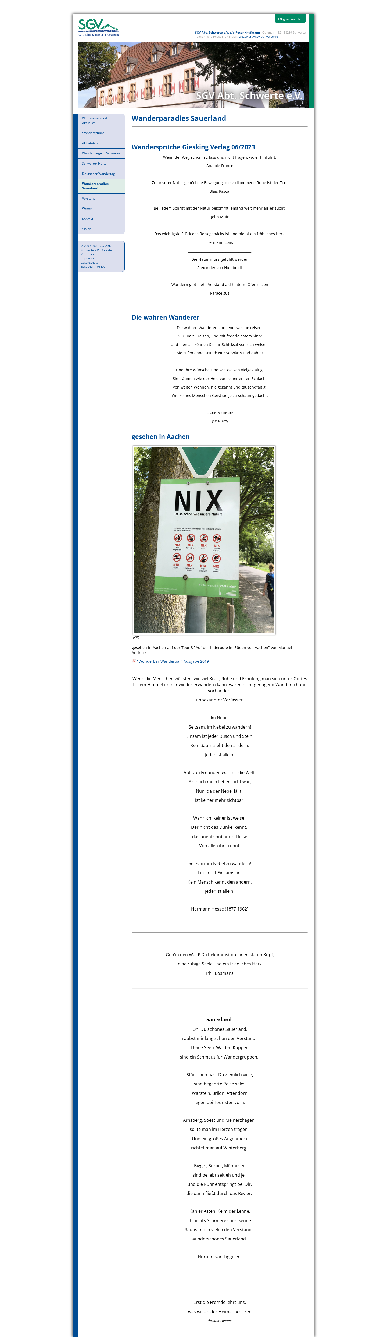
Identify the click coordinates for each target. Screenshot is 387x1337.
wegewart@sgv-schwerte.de (258, 36)
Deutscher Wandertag (98, 173)
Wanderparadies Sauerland (95, 186)
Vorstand (88, 198)
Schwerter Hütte (94, 163)
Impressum (88, 258)
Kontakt (87, 219)
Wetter (87, 208)
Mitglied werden (290, 19)
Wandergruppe (93, 132)
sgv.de (87, 229)
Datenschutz (89, 262)
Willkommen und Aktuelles (94, 120)
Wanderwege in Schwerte (101, 153)
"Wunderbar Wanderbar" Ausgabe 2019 (173, 661)
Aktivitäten (90, 143)
